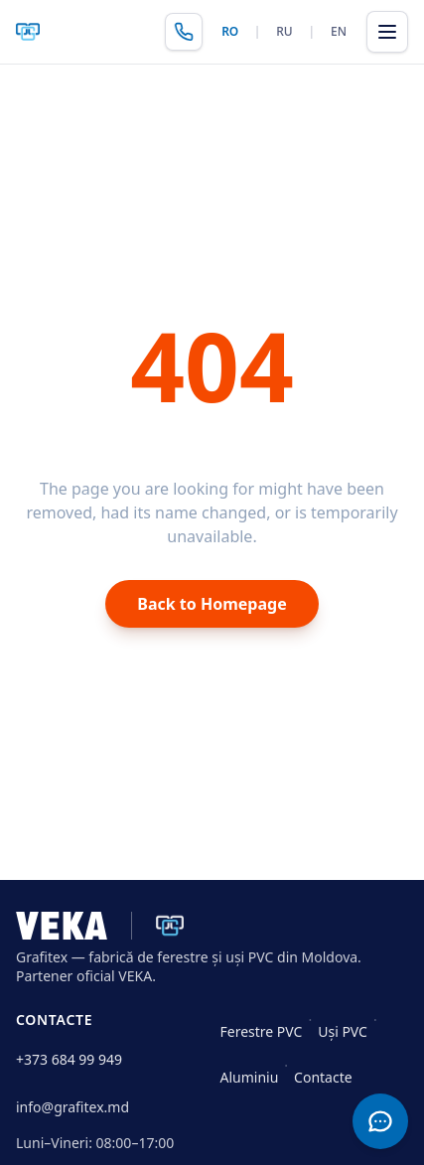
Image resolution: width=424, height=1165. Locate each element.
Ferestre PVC (261, 1031)
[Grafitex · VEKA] (100, 926)
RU (284, 31)
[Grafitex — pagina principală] (28, 32)
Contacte (323, 1077)
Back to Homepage (211, 604)
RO (229, 31)
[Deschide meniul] (387, 32)
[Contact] (380, 1121)
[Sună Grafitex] (184, 32)
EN (339, 31)
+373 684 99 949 (69, 1059)
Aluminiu (249, 1077)
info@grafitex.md (72, 1106)
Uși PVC (342, 1031)
